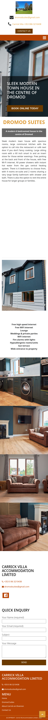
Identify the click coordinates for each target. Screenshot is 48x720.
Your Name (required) (24, 619)
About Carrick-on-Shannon (13, 706)
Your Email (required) (24, 627)
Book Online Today (24, 108)
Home (4, 698)
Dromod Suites (8, 702)
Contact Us (24, 31)
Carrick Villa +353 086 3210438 (26, 24)
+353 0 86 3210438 (12, 581)
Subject (24, 636)
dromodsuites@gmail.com (27, 17)
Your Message (24, 650)
